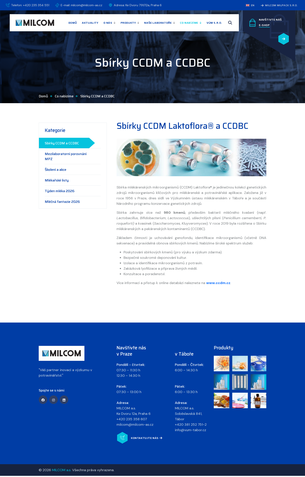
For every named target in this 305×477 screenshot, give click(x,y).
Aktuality (90, 23)
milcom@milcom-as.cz (135, 425)
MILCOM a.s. (61, 471)
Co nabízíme (189, 23)
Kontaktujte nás (146, 439)
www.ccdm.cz (218, 284)
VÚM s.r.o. (214, 23)
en (250, 5)
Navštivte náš (270, 19)
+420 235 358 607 (132, 420)
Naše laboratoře (158, 23)
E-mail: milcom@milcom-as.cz (81, 5)
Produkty (128, 23)
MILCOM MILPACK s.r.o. (279, 5)
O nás (107, 23)
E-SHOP (264, 25)
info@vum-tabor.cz (190, 431)
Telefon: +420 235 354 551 (30, 5)
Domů (72, 23)
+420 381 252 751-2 (191, 425)
